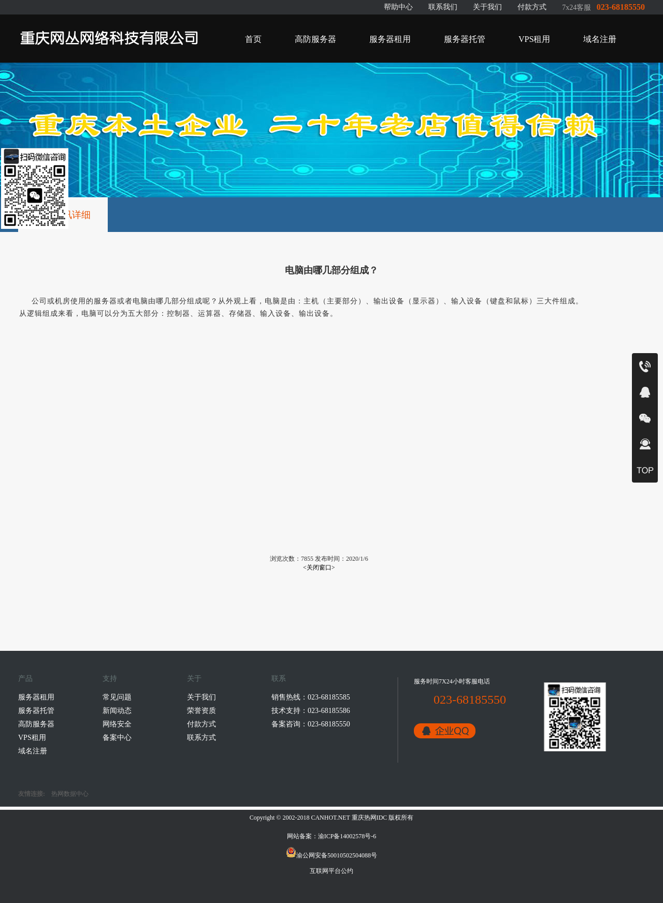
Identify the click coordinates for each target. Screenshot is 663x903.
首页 (253, 39)
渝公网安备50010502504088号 (331, 855)
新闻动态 (117, 711)
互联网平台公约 (331, 871)
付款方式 (531, 7)
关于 (194, 678)
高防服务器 (315, 39)
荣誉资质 (201, 711)
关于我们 (487, 7)
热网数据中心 (70, 793)
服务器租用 (390, 39)
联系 (278, 678)
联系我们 (442, 7)
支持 (110, 678)
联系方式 (201, 737)
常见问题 (117, 697)
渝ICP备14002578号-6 (347, 836)
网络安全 (117, 724)
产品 (25, 678)
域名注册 (599, 39)
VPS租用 (534, 39)
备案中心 (117, 737)
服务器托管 (464, 39)
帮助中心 (398, 7)
